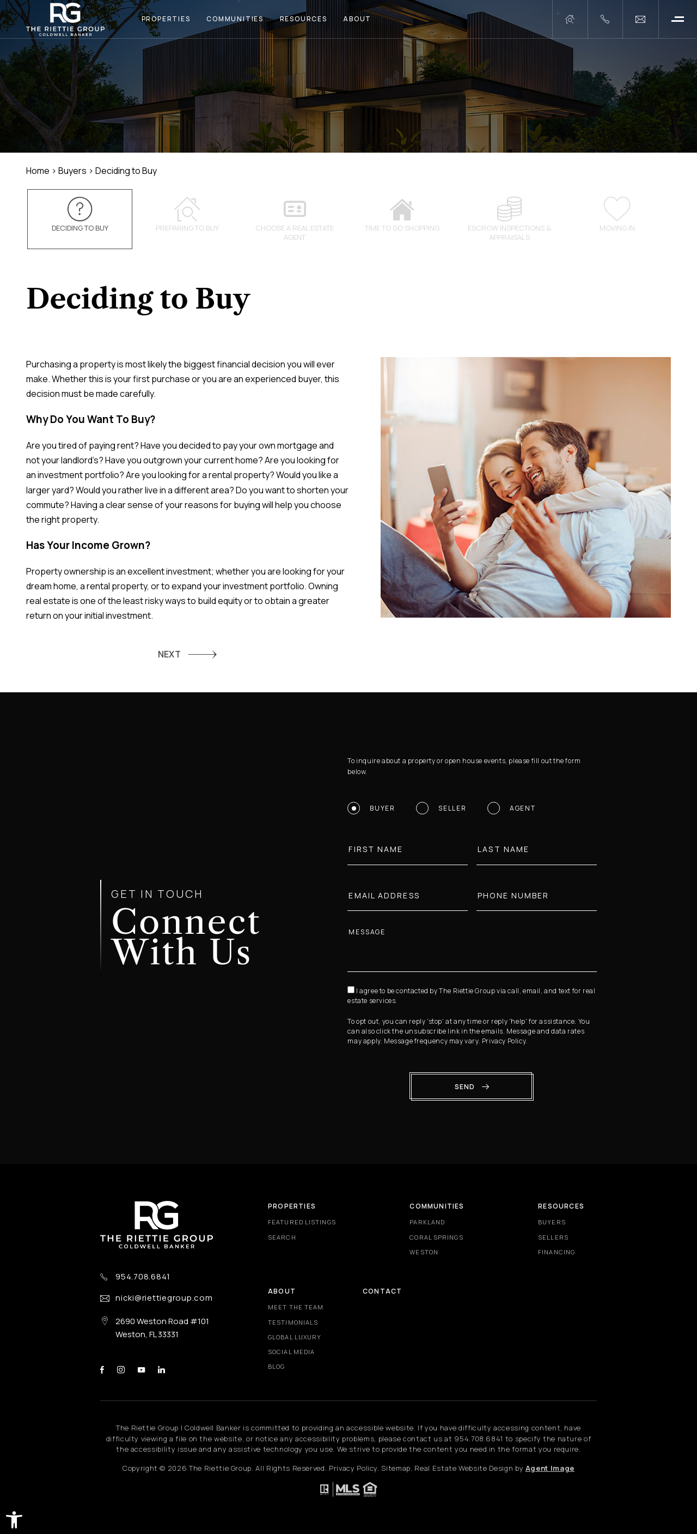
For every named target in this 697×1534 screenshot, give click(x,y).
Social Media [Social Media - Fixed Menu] (291, 1352)
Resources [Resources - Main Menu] (303, 18)
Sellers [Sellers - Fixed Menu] (553, 1237)
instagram (121, 1369)
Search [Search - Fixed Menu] (282, 1237)
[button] (14, 1520)
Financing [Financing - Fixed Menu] (556, 1252)
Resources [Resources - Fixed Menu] (561, 1206)
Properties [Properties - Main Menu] (166, 18)
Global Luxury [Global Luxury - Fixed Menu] (294, 1337)
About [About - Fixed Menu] (282, 1291)
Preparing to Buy (187, 215)
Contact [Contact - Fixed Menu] (382, 1291)
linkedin (161, 1369)
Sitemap (396, 1468)
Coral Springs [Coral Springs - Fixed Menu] (436, 1237)
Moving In (617, 215)
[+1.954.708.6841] (605, 19)
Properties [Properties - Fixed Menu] (292, 1206)
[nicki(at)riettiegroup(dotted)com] (640, 19)
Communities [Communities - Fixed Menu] (436, 1206)
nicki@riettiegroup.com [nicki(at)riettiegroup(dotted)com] (164, 1298)
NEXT (169, 654)
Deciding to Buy (80, 215)
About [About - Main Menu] (357, 18)
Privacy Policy (507, 1041)
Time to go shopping (402, 215)
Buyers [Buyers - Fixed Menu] (552, 1222)
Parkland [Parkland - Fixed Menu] (427, 1222)
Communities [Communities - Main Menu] (235, 18)
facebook (102, 1369)
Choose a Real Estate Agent (294, 219)
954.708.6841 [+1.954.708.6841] (142, 1276)
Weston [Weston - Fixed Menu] (423, 1252)
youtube (141, 1369)
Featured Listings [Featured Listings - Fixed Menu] (302, 1222)
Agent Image (549, 1468)
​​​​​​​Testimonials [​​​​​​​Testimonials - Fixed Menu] (293, 1322)
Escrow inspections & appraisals (509, 219)
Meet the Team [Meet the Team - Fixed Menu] (295, 1307)
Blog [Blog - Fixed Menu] (276, 1366)
